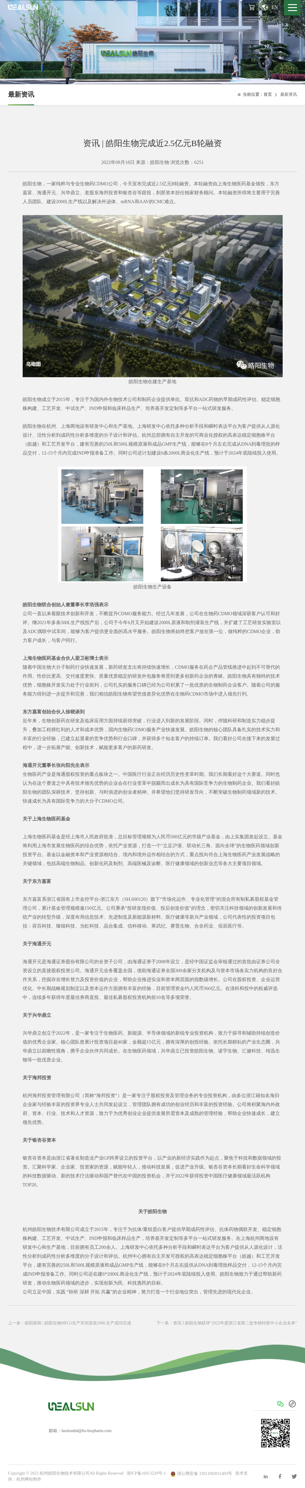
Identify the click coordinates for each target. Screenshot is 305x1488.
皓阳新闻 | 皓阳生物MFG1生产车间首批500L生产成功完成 (78, 1323)
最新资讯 (21, 94)
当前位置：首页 (254, 94)
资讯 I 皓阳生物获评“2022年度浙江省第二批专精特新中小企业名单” (235, 1323)
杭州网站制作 (28, 1479)
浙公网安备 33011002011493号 (201, 1473)
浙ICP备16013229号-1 (146, 1473)
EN (270, 7)
